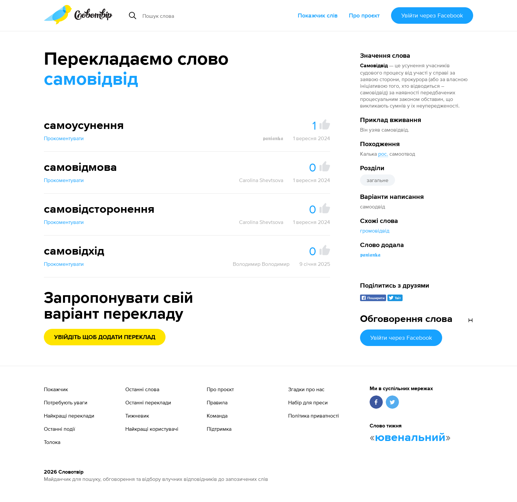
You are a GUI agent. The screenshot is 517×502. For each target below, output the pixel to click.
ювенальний (410, 438)
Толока (52, 442)
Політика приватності (313, 416)
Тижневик (137, 416)
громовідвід (374, 231)
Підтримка (219, 429)
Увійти (432, 15)
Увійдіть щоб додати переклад (104, 337)
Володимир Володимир (261, 264)
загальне (377, 180)
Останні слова (142, 389)
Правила (217, 402)
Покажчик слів (318, 15)
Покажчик (56, 389)
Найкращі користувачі (151, 429)
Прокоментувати (64, 138)
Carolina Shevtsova (261, 180)
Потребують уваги (65, 402)
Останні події (59, 429)
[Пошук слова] (201, 15)
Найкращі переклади (69, 416)
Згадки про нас (306, 389)
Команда (217, 416)
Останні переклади (148, 402)
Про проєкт (364, 15)
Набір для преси (308, 402)
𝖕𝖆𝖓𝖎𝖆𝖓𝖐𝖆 (370, 255)
